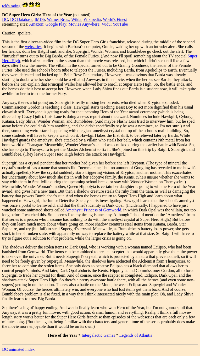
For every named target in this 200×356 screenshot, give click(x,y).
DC (5, 19)
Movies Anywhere (84, 24)
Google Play (56, 24)
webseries (33, 46)
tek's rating (11, 6)
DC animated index (18, 349)
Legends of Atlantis (135, 335)
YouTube (120, 24)
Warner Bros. (58, 19)
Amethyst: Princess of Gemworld (93, 210)
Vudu (106, 24)
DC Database (21, 19)
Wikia (76, 19)
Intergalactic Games (98, 335)
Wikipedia (92, 19)
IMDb (40, 19)
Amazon (36, 24)
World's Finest (115, 19)
